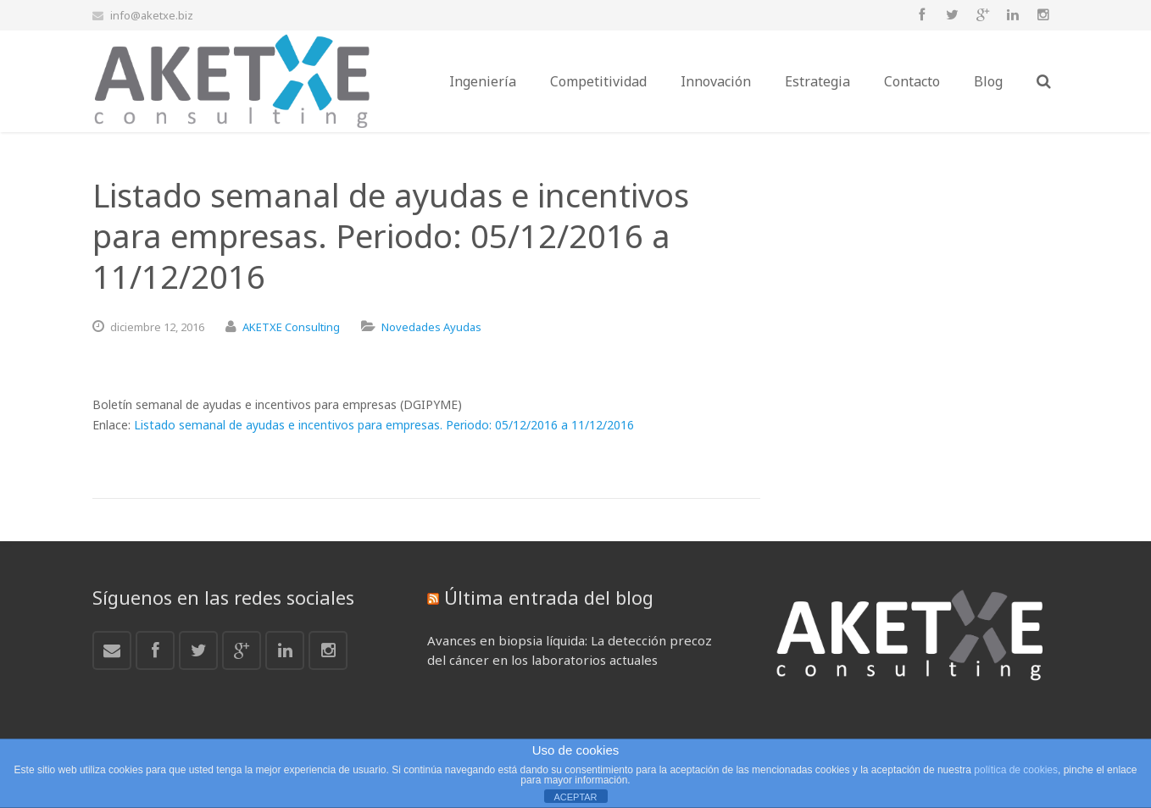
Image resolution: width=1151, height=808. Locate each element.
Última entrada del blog (548, 597)
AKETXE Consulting (291, 327)
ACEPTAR (575, 797)
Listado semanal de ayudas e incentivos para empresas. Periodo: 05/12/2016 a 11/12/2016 (384, 425)
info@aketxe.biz (151, 15)
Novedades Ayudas (431, 327)
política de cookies (1016, 770)
